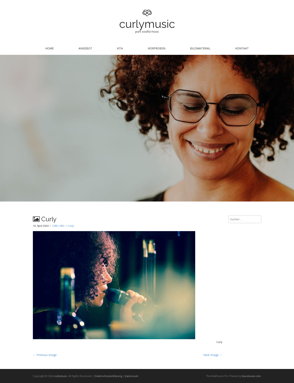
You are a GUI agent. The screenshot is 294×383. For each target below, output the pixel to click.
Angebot (85, 48)
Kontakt (242, 48)
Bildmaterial (200, 48)
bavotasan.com (251, 376)
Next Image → (212, 355)
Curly (71, 226)
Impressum (131, 376)
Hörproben (156, 48)
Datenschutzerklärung (108, 376)
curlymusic (147, 23)
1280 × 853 (58, 226)
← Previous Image (45, 355)
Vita (120, 48)
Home (49, 48)
